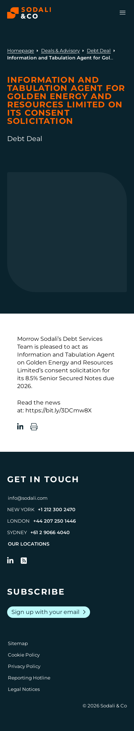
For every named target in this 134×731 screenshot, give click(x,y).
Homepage (20, 50)
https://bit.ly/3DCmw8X (58, 410)
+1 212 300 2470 (56, 509)
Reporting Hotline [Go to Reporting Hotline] (29, 678)
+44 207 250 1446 (54, 521)
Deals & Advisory (60, 50)
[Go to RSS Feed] (24, 560)
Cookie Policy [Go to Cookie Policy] (24, 655)
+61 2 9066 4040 (50, 532)
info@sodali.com (28, 498)
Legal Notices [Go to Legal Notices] (24, 689)
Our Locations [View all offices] (28, 544)
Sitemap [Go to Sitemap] (18, 643)
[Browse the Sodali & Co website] (29, 13)
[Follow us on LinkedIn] (10, 560)
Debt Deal (99, 50)
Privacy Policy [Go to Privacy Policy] (24, 666)
